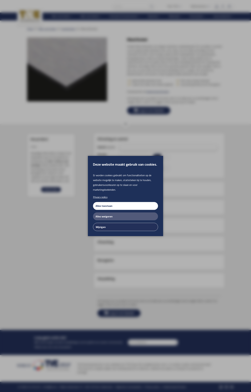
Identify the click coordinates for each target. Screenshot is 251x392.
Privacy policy (100, 197)
